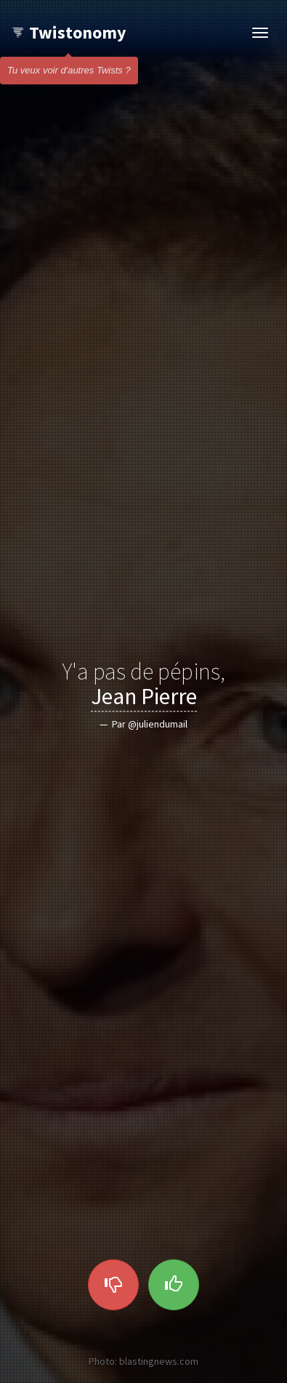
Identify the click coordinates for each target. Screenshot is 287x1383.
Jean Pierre (144, 697)
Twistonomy (68, 32)
